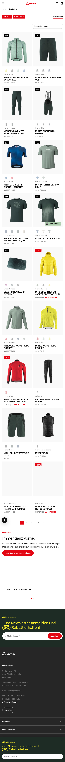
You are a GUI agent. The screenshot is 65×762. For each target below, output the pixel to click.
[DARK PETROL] (12, 231)
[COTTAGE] (18, 70)
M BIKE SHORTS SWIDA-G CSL (48, 78)
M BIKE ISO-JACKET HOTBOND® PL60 (45, 507)
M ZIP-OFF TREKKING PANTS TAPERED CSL (15, 507)
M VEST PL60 (42, 453)
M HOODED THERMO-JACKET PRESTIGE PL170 (47, 293)
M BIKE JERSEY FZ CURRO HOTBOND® (13, 186)
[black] (12, 70)
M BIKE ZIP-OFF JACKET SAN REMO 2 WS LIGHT (16, 400)
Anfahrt (8, 710)
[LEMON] (6, 70)
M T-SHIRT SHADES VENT (48, 238)
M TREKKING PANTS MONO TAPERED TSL (14, 132)
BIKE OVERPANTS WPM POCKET (47, 400)
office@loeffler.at (9, 702)
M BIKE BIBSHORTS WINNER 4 (45, 132)
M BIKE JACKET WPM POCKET (45, 347)
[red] (12, 177)
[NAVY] (49, 70)
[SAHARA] (24, 231)
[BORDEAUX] (6, 285)
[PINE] (37, 285)
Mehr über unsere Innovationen (18, 553)
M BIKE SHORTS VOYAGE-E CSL (17, 454)
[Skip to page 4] (35, 523)
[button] (31, 598)
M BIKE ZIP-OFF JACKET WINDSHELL (16, 78)
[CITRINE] (49, 285)
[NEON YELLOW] (37, 499)
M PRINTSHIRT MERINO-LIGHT (47, 186)
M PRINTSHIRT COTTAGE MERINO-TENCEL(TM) (16, 239)
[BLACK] (18, 285)
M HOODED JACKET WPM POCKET (17, 347)
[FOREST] (37, 70)
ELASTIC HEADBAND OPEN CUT (14, 293)
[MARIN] (24, 70)
